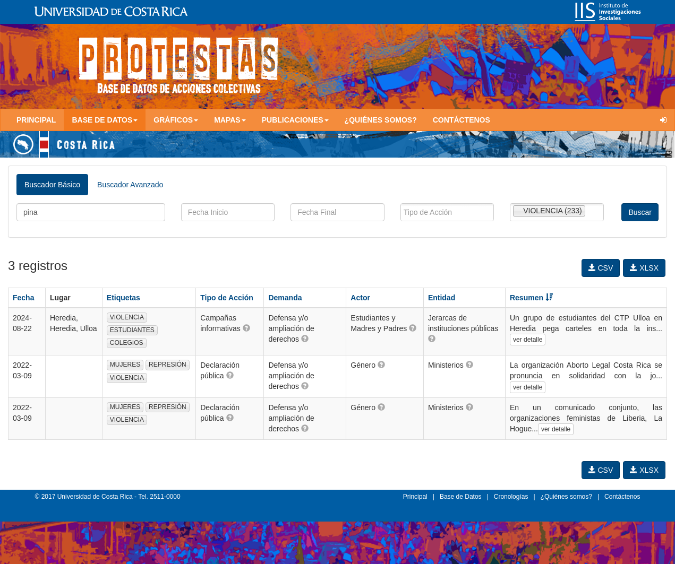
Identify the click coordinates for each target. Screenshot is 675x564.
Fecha (23, 297)
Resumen (531, 297)
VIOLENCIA (127, 317)
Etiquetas (123, 297)
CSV (600, 268)
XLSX (644, 268)
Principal (36, 120)
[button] (246, 328)
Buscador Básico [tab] (52, 184)
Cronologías (511, 496)
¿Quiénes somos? (381, 120)
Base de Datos (461, 496)
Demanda (285, 297)
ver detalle (527, 339)
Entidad (441, 297)
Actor (360, 297)
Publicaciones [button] (295, 120)
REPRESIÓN (167, 364)
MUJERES (125, 364)
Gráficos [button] (175, 120)
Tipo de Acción (226, 297)
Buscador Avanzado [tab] (130, 184)
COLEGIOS (126, 342)
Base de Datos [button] (105, 120)
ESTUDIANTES (132, 330)
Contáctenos (461, 120)
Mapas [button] (230, 120)
